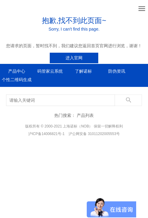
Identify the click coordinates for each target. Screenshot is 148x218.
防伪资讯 (116, 71)
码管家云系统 (50, 71)
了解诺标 (83, 71)
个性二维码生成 (17, 79)
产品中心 (16, 71)
